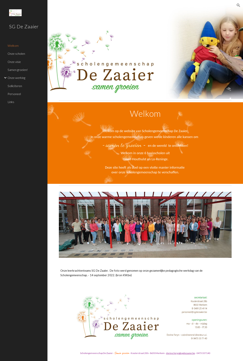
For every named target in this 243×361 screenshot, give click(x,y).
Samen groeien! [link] (18, 69)
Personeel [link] (14, 94)
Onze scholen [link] (16, 53)
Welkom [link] (13, 45)
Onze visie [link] (14, 61)
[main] (145, 143)
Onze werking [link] (16, 77)
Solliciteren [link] (15, 86)
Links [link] (11, 102)
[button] (238, 5)
